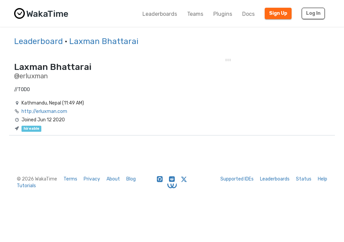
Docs (248, 14)
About (113, 179)
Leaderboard (38, 41)
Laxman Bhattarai (103, 41)
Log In (313, 13)
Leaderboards (159, 14)
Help (322, 179)
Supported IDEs (237, 179)
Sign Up (278, 13)
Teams (195, 14)
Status (303, 179)
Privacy (92, 179)
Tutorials (26, 186)
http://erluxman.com (44, 111)
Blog (131, 179)
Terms (70, 179)
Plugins (222, 14)
